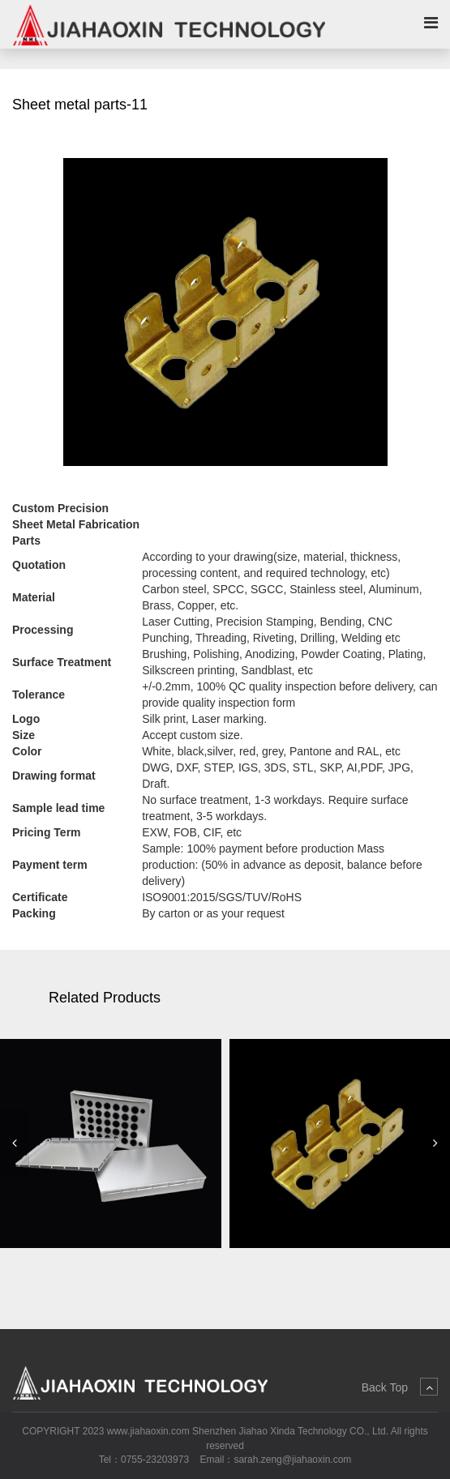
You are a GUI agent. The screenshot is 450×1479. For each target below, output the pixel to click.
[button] (14, 1143)
